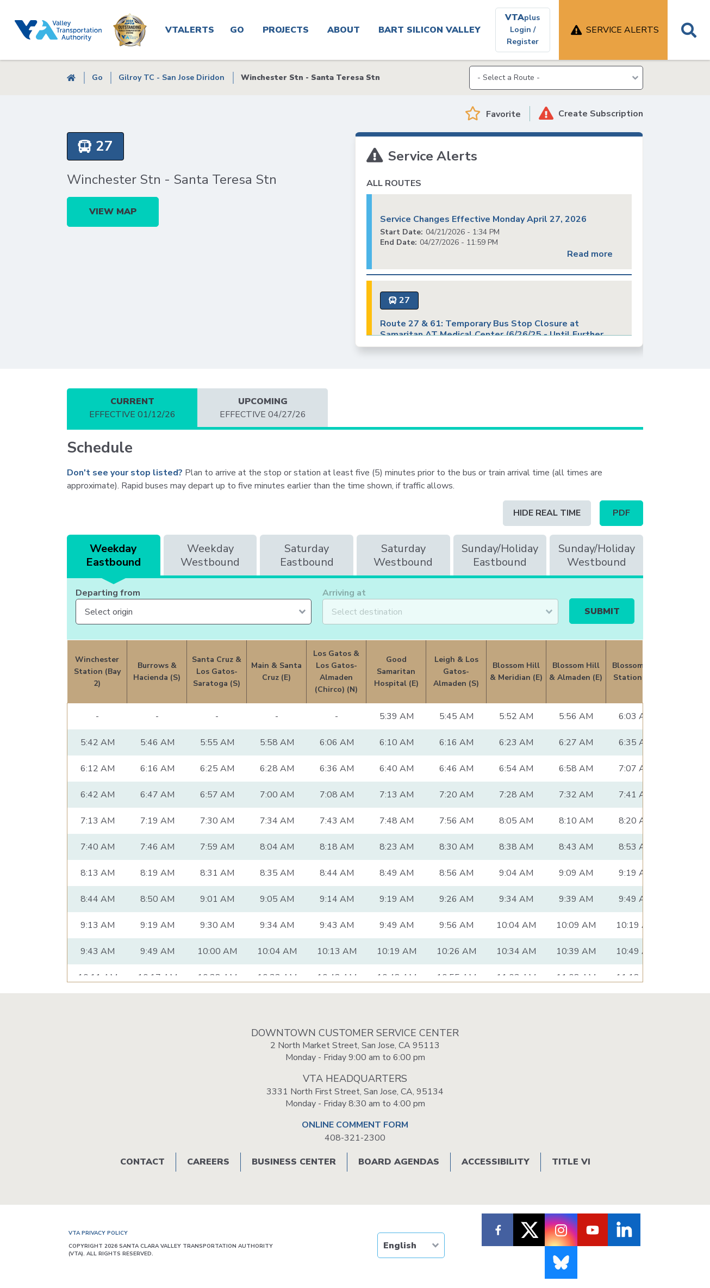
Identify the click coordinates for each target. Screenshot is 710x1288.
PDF (621, 513)
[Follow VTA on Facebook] (498, 1229)
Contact (142, 1162)
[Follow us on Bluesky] (561, 1262)
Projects (286, 30)
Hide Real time (547, 513)
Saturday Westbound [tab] (403, 555)
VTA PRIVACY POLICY (98, 1233)
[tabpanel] (355, 842)
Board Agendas (398, 1162)
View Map (112, 212)
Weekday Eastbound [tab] (113, 555)
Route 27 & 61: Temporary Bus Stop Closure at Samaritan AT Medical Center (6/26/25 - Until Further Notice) (491, 334)
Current (132, 407)
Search (689, 30)
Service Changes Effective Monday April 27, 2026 (483, 219)
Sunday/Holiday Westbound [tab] (596, 555)
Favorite (503, 114)
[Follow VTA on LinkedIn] (624, 1229)
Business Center (294, 1162)
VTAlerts (189, 30)
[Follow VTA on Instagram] (561, 1229)
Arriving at (344, 593)
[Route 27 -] (95, 146)
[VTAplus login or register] (522, 30)
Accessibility (496, 1162)
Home (71, 77)
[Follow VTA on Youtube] (592, 1229)
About (343, 30)
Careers (208, 1162)
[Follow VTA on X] (529, 1229)
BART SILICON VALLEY (429, 30)
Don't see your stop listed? (125, 473)
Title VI (571, 1162)
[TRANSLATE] (411, 1245)
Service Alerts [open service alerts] (622, 30)
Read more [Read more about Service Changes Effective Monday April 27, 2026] (590, 254)
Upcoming (262, 407)
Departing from (108, 593)
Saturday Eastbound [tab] (307, 555)
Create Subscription (600, 114)
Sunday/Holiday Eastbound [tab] (500, 555)
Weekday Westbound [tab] (210, 555)
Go (237, 30)
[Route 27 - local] (399, 300)
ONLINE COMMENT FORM (355, 1125)
